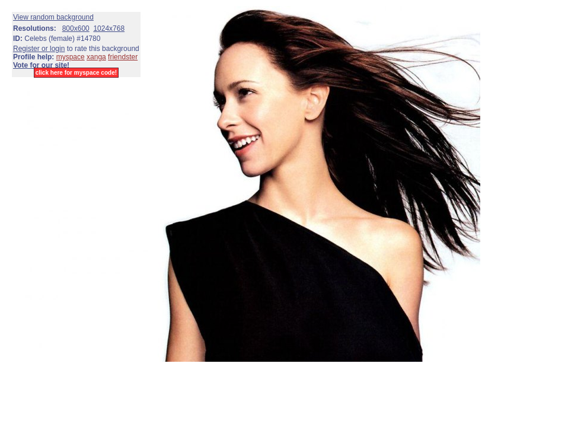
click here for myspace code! (76, 72)
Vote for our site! (41, 65)
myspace (70, 57)
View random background (53, 17)
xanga (96, 57)
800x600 (76, 28)
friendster (123, 57)
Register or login (39, 48)
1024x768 (109, 28)
